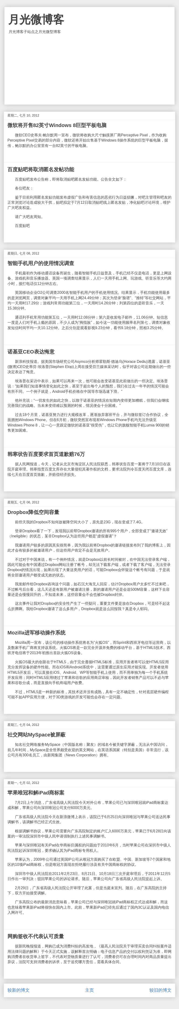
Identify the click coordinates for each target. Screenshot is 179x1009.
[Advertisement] (89, 69)
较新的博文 (18, 990)
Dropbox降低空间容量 (33, 512)
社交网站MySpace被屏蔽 (36, 735)
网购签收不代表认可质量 (35, 936)
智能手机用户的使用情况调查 (40, 263)
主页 (89, 990)
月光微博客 (36, 19)
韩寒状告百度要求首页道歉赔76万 (46, 454)
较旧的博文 (160, 990)
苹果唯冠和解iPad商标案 (35, 793)
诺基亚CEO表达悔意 (31, 352)
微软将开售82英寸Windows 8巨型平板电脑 (57, 125)
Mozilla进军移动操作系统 (36, 633)
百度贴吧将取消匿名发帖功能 (40, 169)
